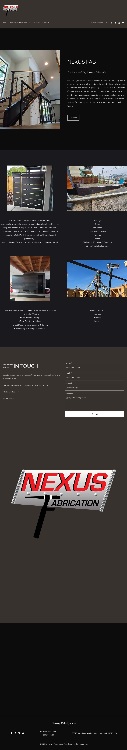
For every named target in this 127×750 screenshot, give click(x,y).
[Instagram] (119, 22)
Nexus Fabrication (64, 723)
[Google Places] (111, 22)
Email (67, 373)
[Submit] (94, 414)
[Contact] (73, 118)
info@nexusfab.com (99, 22)
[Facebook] (115, 22)
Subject (68, 383)
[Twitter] (123, 22)
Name (68, 363)
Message (69, 393)
